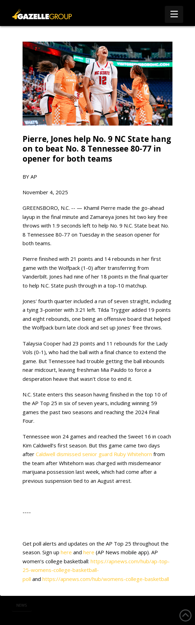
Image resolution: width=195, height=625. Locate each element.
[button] (174, 14)
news (21, 605)
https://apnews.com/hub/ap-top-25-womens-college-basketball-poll (96, 570)
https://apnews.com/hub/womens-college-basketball (105, 578)
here (66, 552)
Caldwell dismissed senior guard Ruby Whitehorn (94, 454)
